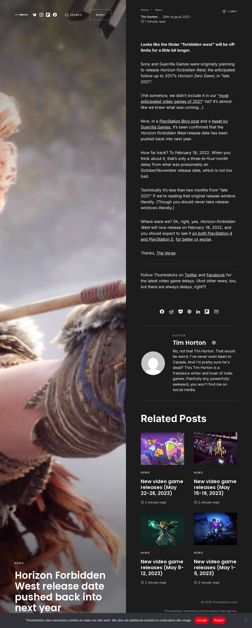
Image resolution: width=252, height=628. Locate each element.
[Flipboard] (48, 15)
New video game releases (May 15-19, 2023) (215, 487)
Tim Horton (189, 343)
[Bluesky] (35, 15)
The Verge (166, 253)
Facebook (215, 274)
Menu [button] (100, 14)
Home (144, 10)
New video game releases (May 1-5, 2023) (215, 567)
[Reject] (245, 620)
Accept (202, 620)
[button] (73, 15)
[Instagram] (41, 15)
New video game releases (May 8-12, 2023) (162, 567)
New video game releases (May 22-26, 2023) (162, 487)
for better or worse (193, 239)
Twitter (191, 274)
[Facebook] (55, 15)
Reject (218, 620)
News (19, 563)
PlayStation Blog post (179, 121)
